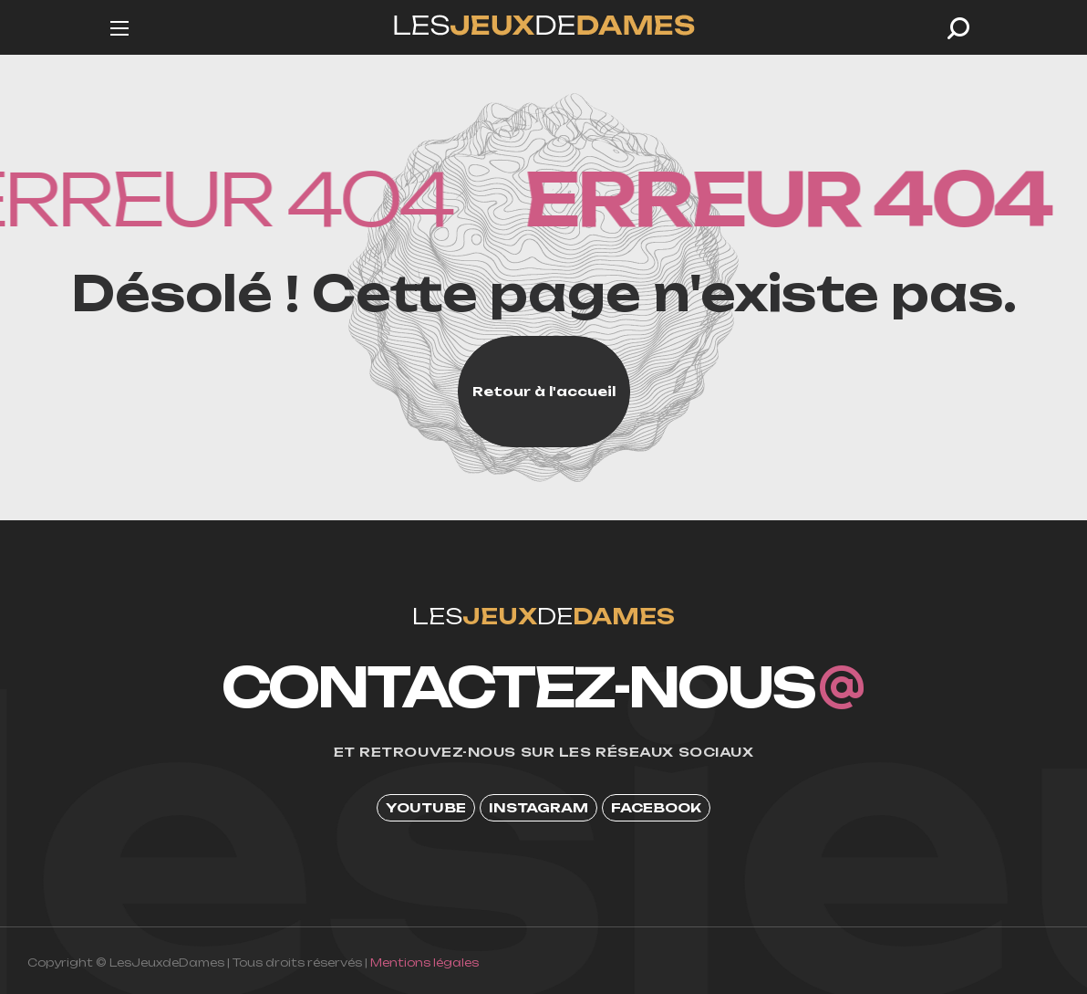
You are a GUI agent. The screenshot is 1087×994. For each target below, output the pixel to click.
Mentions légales (424, 962)
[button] (958, 28)
